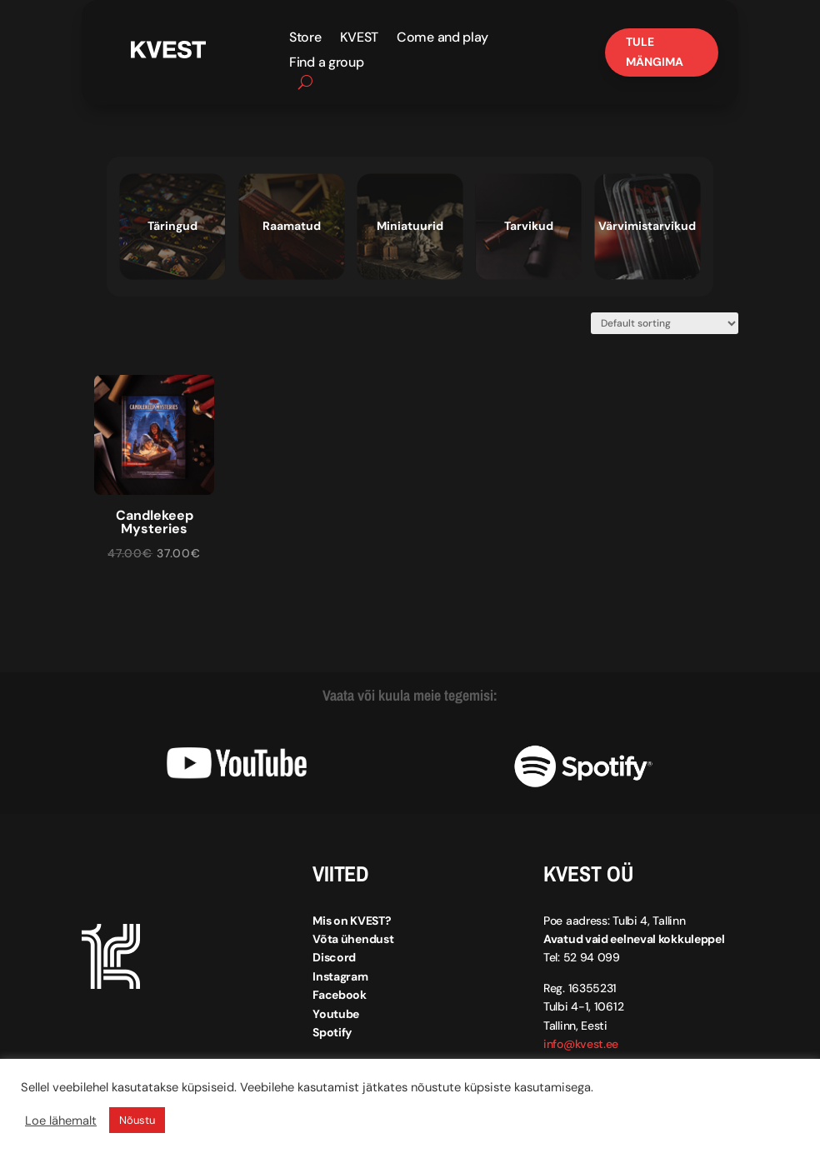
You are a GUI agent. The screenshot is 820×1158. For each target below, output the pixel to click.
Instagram (340, 976)
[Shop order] (664, 323)
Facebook (339, 994)
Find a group (326, 64)
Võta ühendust (352, 938)
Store (305, 39)
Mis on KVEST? (351, 920)
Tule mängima (654, 51)
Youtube (335, 1013)
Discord (334, 957)
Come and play (442, 39)
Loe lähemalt (61, 1120)
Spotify (332, 1032)
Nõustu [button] (137, 1120)
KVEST (359, 39)
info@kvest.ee (580, 1043)
